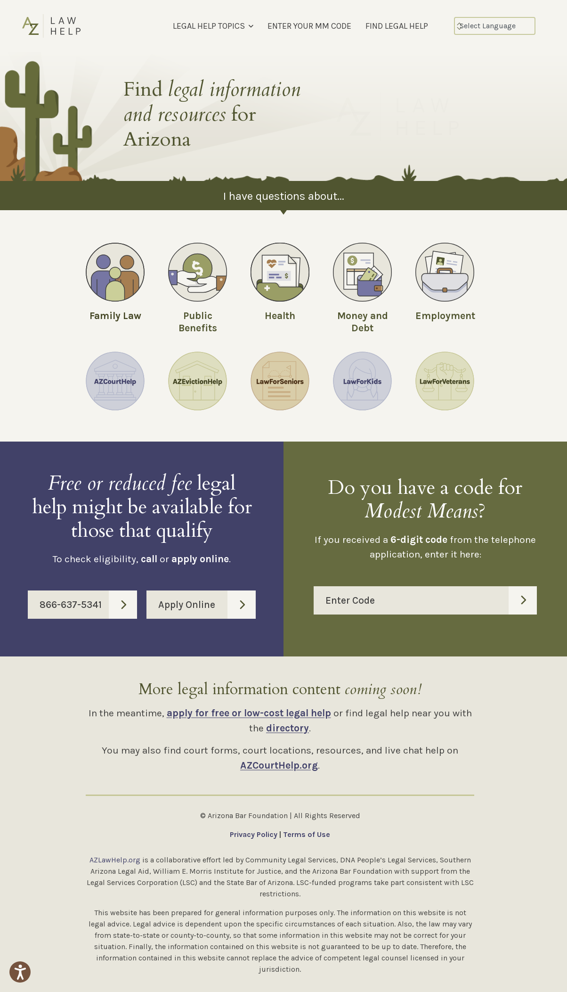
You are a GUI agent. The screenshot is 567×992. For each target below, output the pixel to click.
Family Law (115, 315)
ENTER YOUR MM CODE (309, 26)
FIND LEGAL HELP (396, 26)
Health (280, 315)
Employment (445, 315)
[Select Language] (494, 26)
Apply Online (207, 604)
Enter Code (431, 600)
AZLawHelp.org (114, 859)
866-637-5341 (88, 604)
